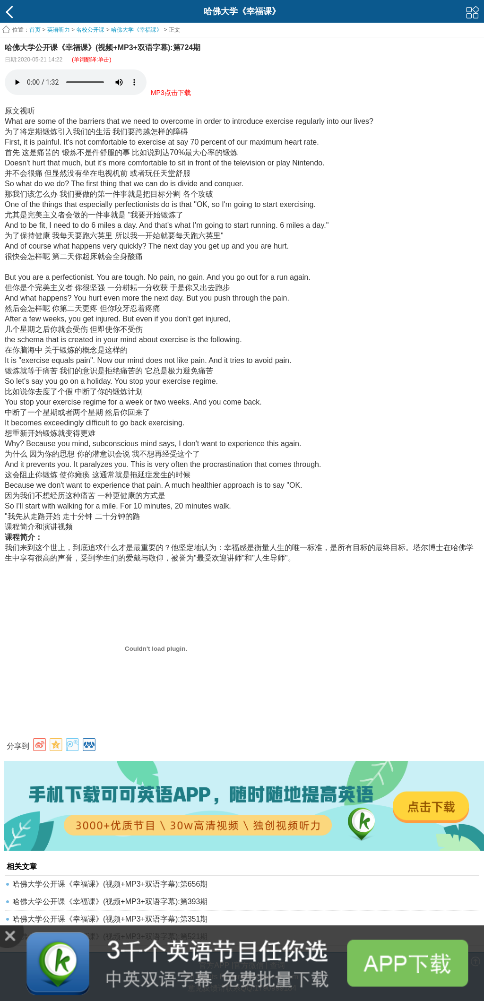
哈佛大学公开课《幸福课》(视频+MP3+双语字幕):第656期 (109, 884)
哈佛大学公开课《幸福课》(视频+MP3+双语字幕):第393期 (109, 901)
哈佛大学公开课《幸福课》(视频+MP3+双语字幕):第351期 (109, 919)
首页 (35, 29)
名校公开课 (90, 29)
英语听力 (58, 29)
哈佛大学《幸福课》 (136, 29)
